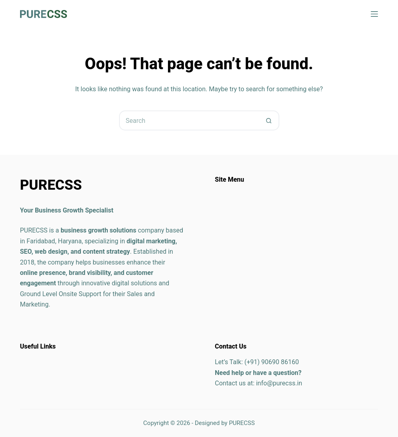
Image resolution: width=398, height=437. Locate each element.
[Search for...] (189, 120)
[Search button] (269, 120)
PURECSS (242, 423)
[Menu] (374, 14)
